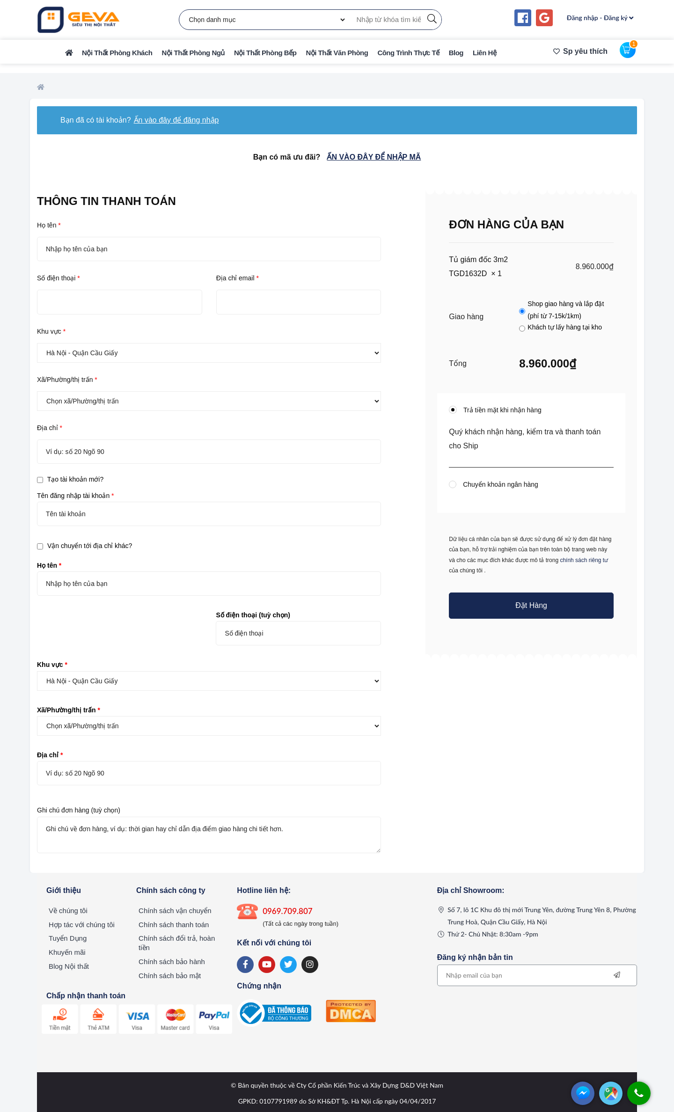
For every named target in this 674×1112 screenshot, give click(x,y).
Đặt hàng (531, 605)
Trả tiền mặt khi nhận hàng (501, 410)
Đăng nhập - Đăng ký (600, 18)
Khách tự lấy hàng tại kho (564, 327)
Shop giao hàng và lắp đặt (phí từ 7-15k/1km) (565, 310)
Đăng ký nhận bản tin (475, 957)
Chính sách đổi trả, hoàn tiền (177, 943)
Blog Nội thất (69, 967)
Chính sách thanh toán (174, 925)
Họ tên (49, 225)
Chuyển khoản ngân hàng (499, 484)
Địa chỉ (49, 428)
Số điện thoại (58, 278)
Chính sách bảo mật (170, 976)
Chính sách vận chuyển (175, 910)
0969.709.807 (288, 911)
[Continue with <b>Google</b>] (544, 17)
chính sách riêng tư (584, 560)
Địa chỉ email (237, 278)
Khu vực (51, 331)
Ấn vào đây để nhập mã (374, 157)
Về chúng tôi (68, 910)
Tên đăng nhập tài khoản (75, 495)
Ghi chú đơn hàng (78, 810)
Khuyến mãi (67, 953)
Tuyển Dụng (68, 939)
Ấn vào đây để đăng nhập (176, 120)
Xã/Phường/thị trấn (67, 379)
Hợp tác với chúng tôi (82, 925)
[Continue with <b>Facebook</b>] (522, 17)
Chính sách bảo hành (172, 962)
